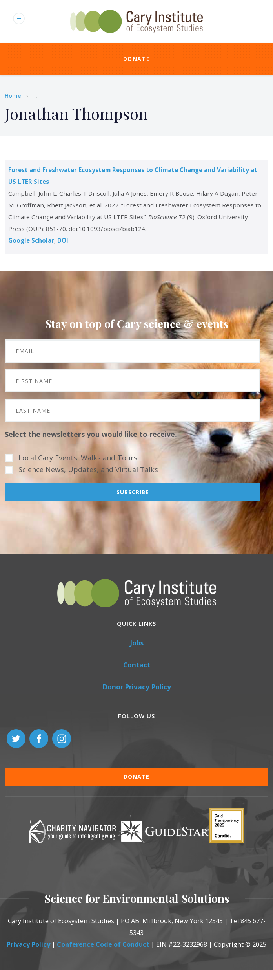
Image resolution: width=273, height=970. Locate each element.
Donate (136, 58)
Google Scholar (31, 240)
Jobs (137, 642)
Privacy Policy (28, 944)
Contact (136, 664)
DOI (62, 240)
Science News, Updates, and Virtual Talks (88, 469)
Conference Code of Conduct (103, 944)
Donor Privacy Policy (136, 686)
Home (13, 95)
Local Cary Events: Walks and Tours (77, 457)
